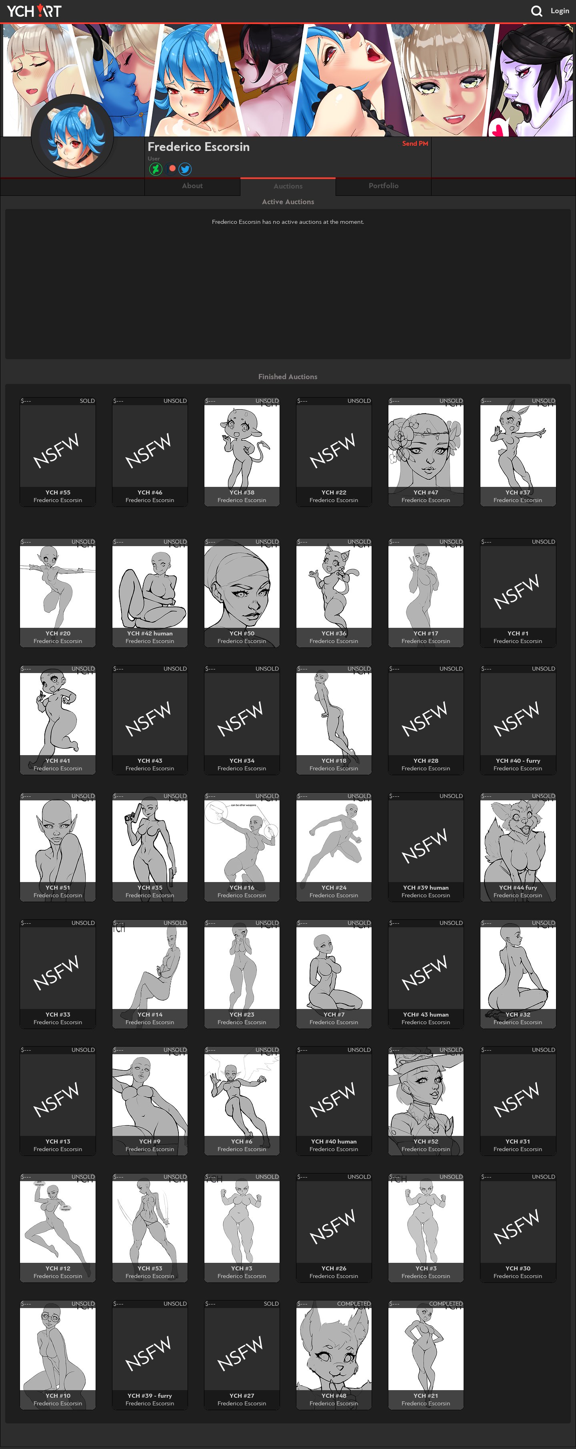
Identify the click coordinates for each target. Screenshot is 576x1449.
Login (560, 11)
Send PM (415, 144)
